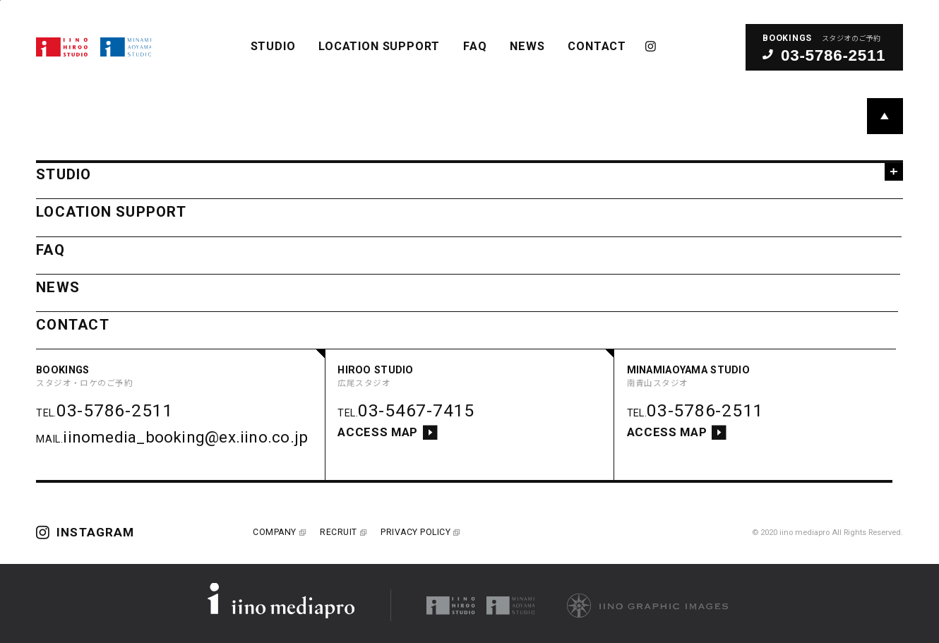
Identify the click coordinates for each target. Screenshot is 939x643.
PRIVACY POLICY (419, 532)
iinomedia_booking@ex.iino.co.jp (185, 437)
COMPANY (278, 532)
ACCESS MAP (387, 433)
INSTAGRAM (651, 46)
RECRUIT (342, 532)
